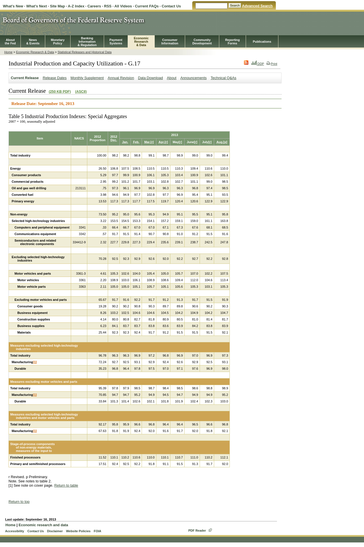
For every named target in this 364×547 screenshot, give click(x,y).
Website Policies (78, 531)
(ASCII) (81, 92)
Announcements (193, 78)
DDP (257, 63)
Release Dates (55, 78)
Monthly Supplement (87, 78)
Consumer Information (169, 41)
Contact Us (171, 6)
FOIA (97, 531)
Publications (262, 41)
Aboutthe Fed (10, 41)
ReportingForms (232, 41)
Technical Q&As (223, 78)
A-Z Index (76, 6)
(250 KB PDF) (60, 92)
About (171, 78)
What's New (13, 6)
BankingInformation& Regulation (87, 41)
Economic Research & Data (35, 52)
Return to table (66, 485)
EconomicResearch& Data (141, 41)
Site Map (57, 6)
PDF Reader (197, 530)
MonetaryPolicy (58, 41)
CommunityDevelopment (202, 41)
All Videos (123, 6)
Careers (94, 6)
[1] (35, 362)
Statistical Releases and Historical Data (84, 52)
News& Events (33, 41)
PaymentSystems (115, 41)
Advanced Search (257, 6)
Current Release (25, 78)
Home (8, 52)
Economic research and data (43, 525)
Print (271, 63)
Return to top (19, 501)
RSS (107, 6)
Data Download (150, 78)
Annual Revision (121, 78)
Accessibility (14, 531)
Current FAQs (147, 6)
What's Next (36, 6)
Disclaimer (55, 531)
